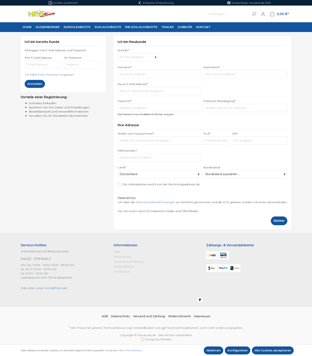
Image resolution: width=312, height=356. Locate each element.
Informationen (125, 245)
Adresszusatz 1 (127, 150)
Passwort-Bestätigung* (219, 101)
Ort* (234, 133)
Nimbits (165, 339)
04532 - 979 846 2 (36, 259)
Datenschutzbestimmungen (155, 202)
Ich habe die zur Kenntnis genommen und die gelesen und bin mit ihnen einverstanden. (202, 202)
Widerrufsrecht (124, 266)
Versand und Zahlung (128, 261)
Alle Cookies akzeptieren (272, 350)
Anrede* (123, 50)
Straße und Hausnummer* (136, 133)
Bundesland (211, 167)
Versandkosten (143, 328)
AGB (226, 202)
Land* (122, 167)
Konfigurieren (237, 350)
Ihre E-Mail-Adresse (38, 57)
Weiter (279, 221)
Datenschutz (122, 256)
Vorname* (125, 67)
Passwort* (125, 101)
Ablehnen (213, 350)
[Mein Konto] (263, 14)
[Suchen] (253, 14)
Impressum (122, 271)
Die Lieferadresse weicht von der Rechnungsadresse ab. (161, 184)
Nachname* (211, 67)
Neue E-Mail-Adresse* (133, 84)
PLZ (206, 133)
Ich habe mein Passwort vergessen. (49, 74)
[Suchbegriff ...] (228, 14)
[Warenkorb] (279, 14)
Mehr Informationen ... (131, 350)
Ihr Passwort (73, 57)
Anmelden (34, 84)
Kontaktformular (55, 288)
